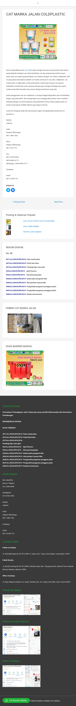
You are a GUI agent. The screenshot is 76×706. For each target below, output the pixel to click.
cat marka (28, 70)
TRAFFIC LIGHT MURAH (32, 232)
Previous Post (18, 202)
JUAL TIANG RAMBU (31, 226)
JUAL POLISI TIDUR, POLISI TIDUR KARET (39, 221)
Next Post (59, 202)
